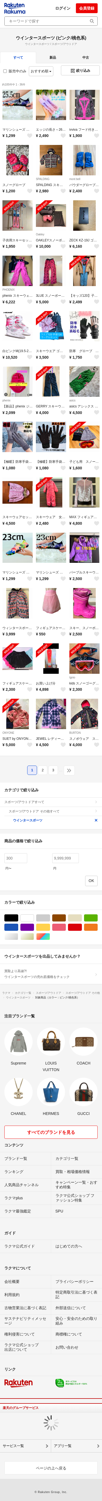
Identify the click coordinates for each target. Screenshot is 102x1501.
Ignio (72, 677)
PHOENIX (8, 289)
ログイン (62, 8)
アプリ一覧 (63, 1446)
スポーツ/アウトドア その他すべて (53, 811)
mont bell (75, 179)
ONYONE (8, 732)
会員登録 (86, 8)
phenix (6, 400)
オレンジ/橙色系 (97, 927)
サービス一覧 (13, 1446)
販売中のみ (14, 71)
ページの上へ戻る (51, 1468)
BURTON (75, 732)
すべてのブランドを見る (51, 1132)
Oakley (40, 234)
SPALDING (43, 179)
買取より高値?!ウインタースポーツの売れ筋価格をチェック (51, 973)
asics (72, 400)
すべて (18, 57)
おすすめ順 (41, 71)
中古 (85, 57)
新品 (53, 57)
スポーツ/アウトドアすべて (51, 802)
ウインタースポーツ (55, 820)
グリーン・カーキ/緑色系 (97, 918)
